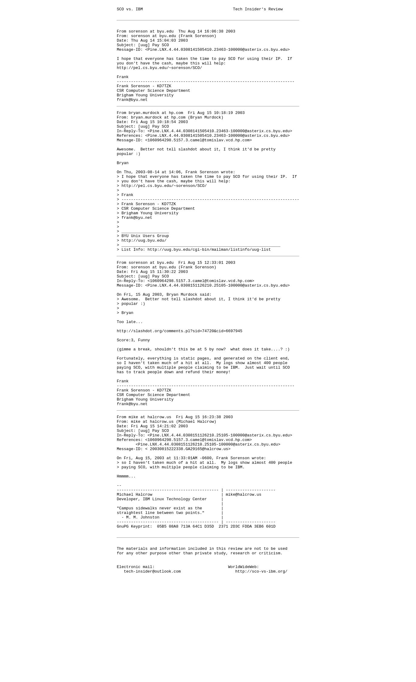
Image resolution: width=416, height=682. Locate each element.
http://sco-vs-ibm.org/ (261, 672)
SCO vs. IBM (130, 9)
